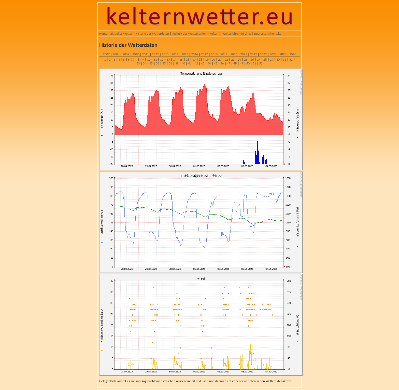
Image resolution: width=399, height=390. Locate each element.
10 (148, 59)
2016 (194, 54)
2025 (283, 54)
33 (138, 63)
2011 (145, 54)
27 (258, 59)
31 (284, 59)
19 (207, 59)
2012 (155, 54)
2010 (135, 54)
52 (261, 63)
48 (235, 63)
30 (278, 59)
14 (174, 59)
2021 (243, 54)
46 (222, 63)
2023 (263, 54)
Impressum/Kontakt (267, 33)
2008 (116, 54)
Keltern (214, 33)
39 (177, 63)
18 (200, 59)
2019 (224, 54)
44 (209, 63)
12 (161, 59)
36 (157, 63)
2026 (292, 54)
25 (245, 59)
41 (189, 63)
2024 (273, 54)
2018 (214, 54)
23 (232, 59)
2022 (253, 54)
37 (164, 63)
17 (194, 59)
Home (103, 33)
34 (144, 63)
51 (254, 63)
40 (183, 63)
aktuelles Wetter (121, 33)
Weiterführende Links (236, 33)
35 (151, 63)
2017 (204, 54)
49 (241, 63)
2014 (175, 54)
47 (228, 63)
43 (202, 63)
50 (248, 63)
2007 (106, 54)
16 (187, 59)
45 (215, 63)
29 (271, 59)
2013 (165, 54)
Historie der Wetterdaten (152, 33)
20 (213, 59)
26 (252, 59)
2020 (234, 54)
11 (155, 59)
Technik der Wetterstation (189, 33)
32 (291, 59)
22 (226, 59)
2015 (184, 54)
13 (168, 59)
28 (265, 59)
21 (219, 59)
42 (196, 63)
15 (181, 59)
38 (170, 63)
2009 (126, 54)
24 (239, 59)
